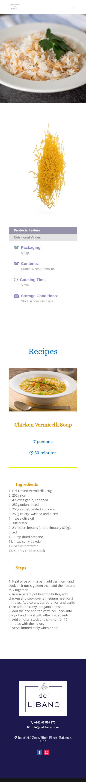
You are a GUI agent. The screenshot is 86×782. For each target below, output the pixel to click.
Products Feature (27, 227)
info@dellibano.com (44, 727)
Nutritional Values (27, 234)
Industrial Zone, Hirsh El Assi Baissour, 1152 (44, 739)
